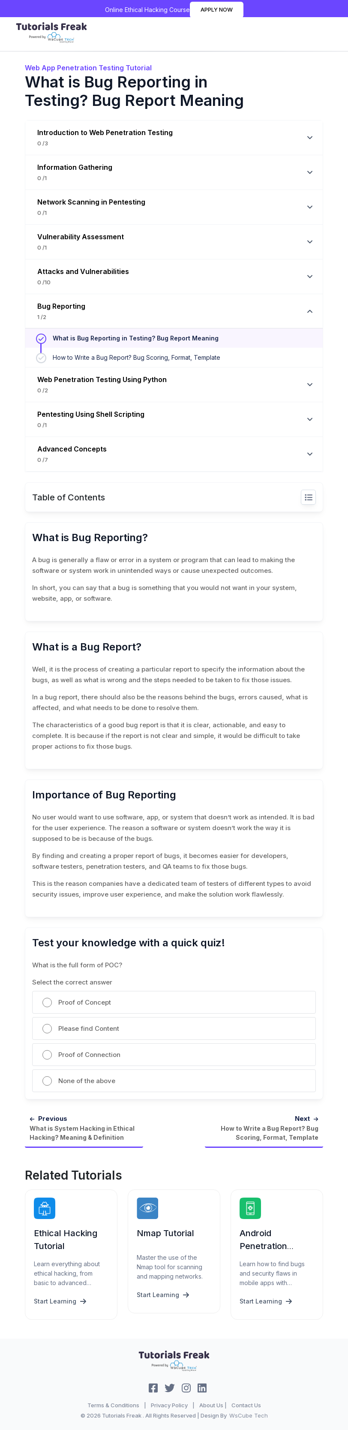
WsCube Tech (248, 1414)
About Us (211, 1404)
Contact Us (246, 1404)
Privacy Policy (169, 1404)
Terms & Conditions (113, 1404)
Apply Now (217, 9)
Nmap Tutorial (165, 1233)
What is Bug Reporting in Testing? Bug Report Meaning (136, 338)
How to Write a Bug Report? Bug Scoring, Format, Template (136, 357)
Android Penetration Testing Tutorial (271, 1246)
